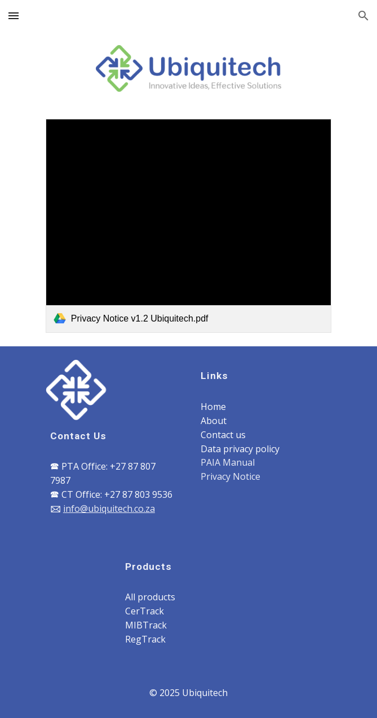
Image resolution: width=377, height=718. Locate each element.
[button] (13, 15)
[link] (188, 226)
